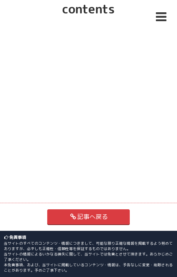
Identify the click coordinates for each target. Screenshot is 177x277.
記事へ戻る (88, 216)
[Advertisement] (88, 56)
